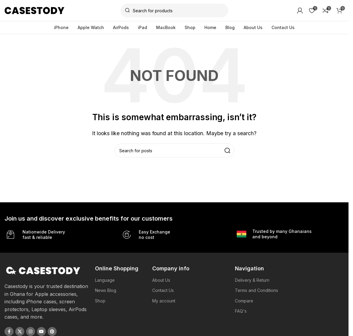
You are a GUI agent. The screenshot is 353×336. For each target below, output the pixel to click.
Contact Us (163, 290)
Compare (244, 300)
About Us (161, 280)
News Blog (105, 290)
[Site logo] (34, 10)
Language (105, 280)
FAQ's (241, 311)
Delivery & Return (252, 280)
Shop (100, 300)
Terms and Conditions (256, 290)
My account (163, 300)
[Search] (174, 10)
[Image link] (43, 270)
